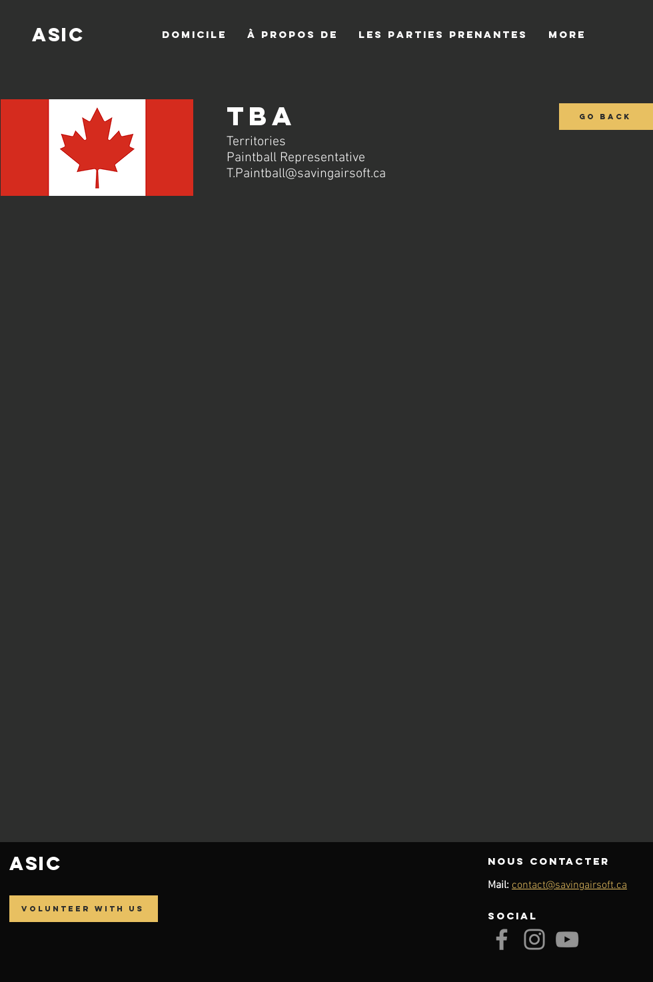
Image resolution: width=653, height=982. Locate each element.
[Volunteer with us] (83, 908)
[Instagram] (534, 939)
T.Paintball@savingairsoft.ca (306, 174)
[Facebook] (502, 939)
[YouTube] (567, 939)
